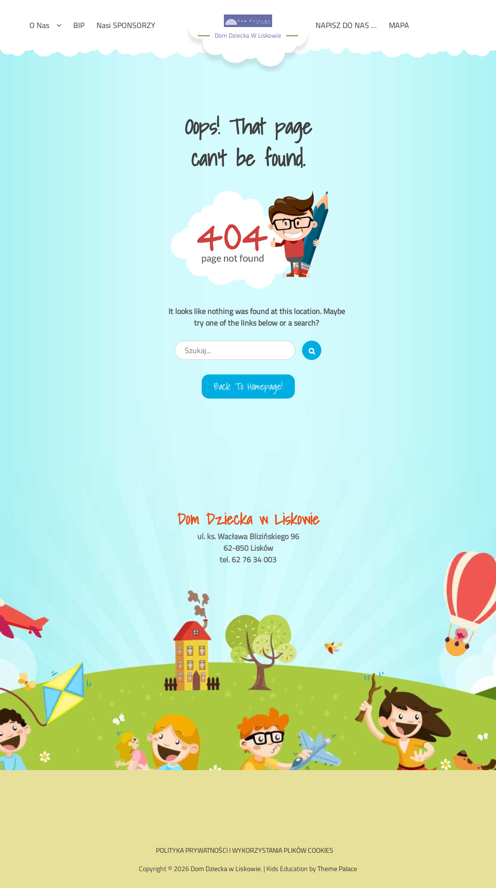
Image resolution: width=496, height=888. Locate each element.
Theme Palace (337, 868)
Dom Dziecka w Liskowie (248, 35)
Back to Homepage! (248, 386)
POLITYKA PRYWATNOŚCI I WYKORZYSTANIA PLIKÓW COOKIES (244, 850)
